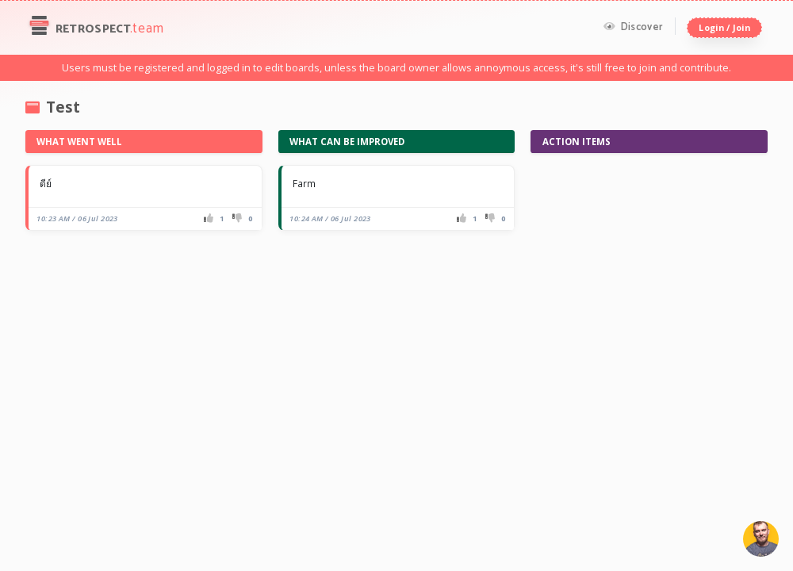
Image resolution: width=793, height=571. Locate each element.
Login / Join (724, 27)
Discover (633, 27)
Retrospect (94, 28)
